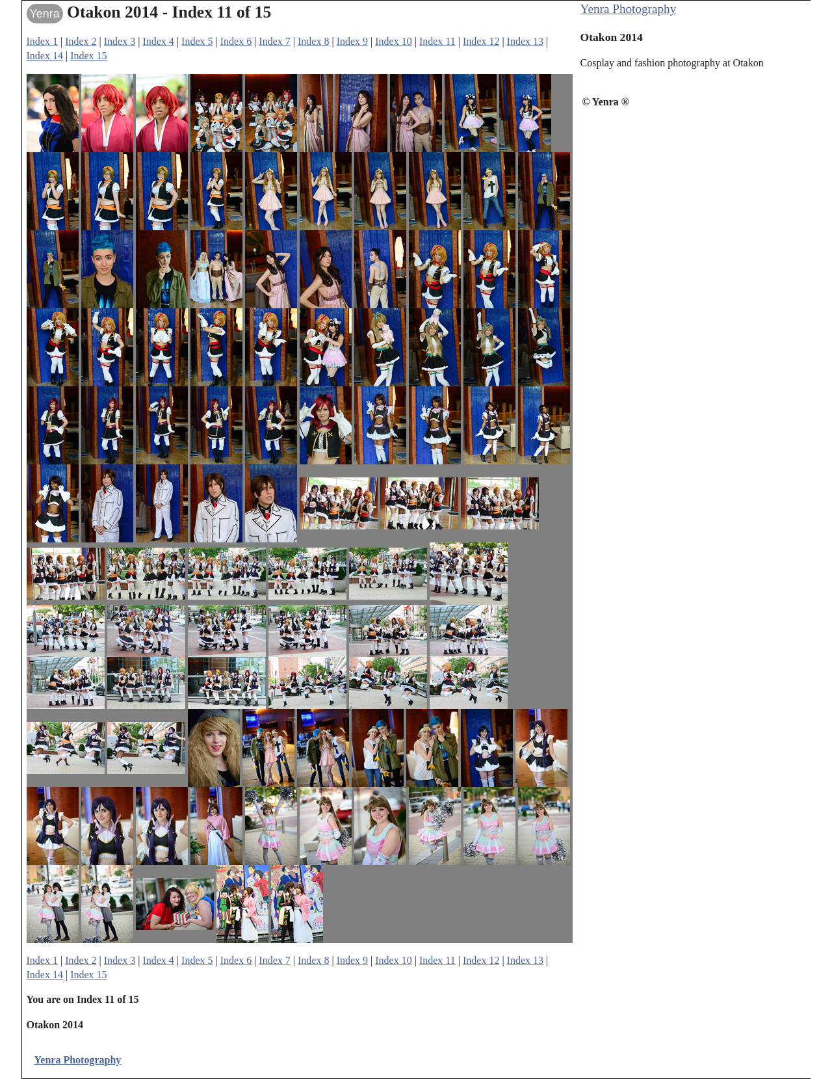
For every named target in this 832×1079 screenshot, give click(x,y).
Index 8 (313, 41)
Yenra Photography (628, 9)
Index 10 (393, 41)
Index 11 (437, 41)
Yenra (45, 13)
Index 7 (274, 41)
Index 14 (45, 55)
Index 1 (42, 41)
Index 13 (525, 41)
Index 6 (236, 41)
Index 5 (197, 41)
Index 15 (88, 55)
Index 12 (481, 41)
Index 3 (119, 41)
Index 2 (80, 41)
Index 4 (158, 41)
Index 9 (352, 41)
